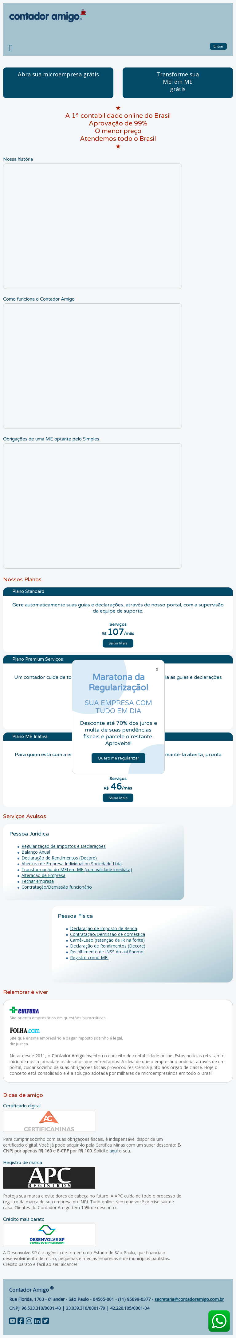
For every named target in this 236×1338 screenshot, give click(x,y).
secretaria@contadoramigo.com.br (189, 1299)
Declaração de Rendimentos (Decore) (59, 858)
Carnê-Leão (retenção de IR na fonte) (107, 940)
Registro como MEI (89, 957)
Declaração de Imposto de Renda (103, 928)
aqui (113, 1151)
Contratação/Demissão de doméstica (107, 934)
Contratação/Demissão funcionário (57, 887)
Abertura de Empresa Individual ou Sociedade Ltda (72, 864)
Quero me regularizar (118, 758)
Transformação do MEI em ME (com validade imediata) (77, 869)
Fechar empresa (38, 881)
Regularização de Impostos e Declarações (64, 846)
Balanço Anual (36, 852)
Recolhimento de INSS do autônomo (107, 952)
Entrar (218, 46)
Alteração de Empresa (43, 875)
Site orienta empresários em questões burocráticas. (58, 1018)
